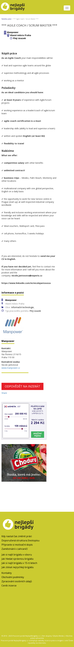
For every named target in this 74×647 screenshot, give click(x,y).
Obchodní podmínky (12, 577)
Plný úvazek (19, 38)
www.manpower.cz (10, 367)
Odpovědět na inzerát (22, 386)
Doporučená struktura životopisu (20, 540)
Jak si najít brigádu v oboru (16, 554)
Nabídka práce (6, 19)
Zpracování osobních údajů (16, 581)
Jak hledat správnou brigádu (17, 558)
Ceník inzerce (8, 585)
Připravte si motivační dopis (17, 544)
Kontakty (6, 573)
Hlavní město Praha (20, 35)
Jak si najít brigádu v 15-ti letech (19, 563)
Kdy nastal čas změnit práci (16, 536)
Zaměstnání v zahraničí (14, 549)
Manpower (12, 32)
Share (4, 393)
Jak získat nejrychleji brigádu (17, 567)
